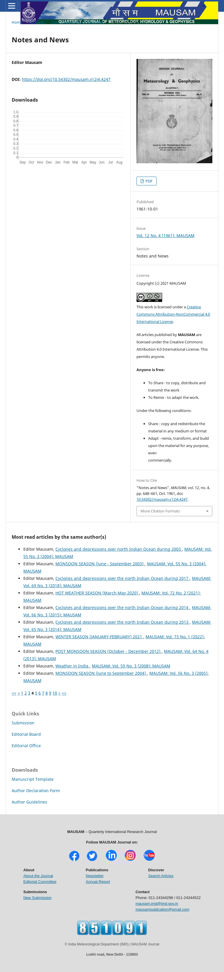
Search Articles (161, 876)
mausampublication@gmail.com (162, 909)
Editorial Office (26, 745)
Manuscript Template (33, 779)
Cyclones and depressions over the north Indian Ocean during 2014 (122, 607)
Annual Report (98, 881)
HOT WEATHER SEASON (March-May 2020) (97, 593)
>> (64, 693)
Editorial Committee (39, 881)
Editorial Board (26, 734)
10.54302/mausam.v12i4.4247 (162, 499)
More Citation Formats (160, 511)
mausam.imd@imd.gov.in (157, 903)
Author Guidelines (29, 802)
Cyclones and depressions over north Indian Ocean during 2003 (118, 549)
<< (14, 693)
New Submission (37, 898)
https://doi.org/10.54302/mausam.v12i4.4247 (66, 79)
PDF (149, 181)
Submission (23, 723)
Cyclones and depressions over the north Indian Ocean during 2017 (122, 578)
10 (54, 693)
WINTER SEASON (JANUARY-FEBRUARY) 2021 (99, 636)
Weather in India (72, 666)
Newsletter (95, 876)
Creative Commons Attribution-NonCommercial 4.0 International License (173, 314)
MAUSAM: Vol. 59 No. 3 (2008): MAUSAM (131, 666)
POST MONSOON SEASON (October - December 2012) (108, 651)
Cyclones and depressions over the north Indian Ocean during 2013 (122, 622)
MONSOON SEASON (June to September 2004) (101, 673)
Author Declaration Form (36, 790)
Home (17, 22)
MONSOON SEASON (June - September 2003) (100, 563)
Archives (37, 22)
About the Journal (38, 876)
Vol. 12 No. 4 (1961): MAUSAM (78, 22)
